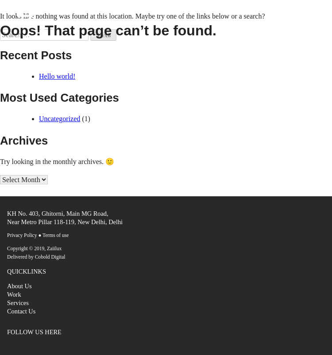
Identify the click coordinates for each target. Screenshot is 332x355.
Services (18, 302)
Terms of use (55, 235)
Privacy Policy (22, 235)
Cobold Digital (50, 257)
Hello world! (57, 76)
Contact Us (21, 311)
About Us (19, 286)
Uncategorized (59, 118)
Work (14, 294)
